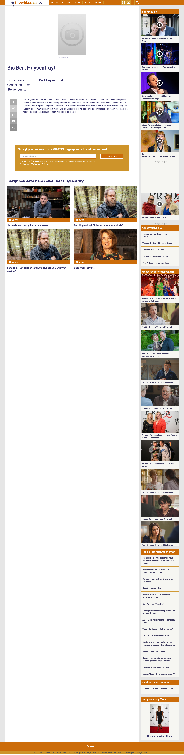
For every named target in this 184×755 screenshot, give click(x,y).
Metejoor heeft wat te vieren (154, 651)
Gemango (145, 753)
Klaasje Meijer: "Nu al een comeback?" (158, 674)
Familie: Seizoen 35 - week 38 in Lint (157, 409)
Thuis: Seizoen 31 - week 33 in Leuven (157, 545)
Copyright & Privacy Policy (84, 753)
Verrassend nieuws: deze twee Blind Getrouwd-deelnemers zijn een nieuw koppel (158, 560)
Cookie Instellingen (125, 753)
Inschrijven (112, 156)
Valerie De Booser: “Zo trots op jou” (157, 629)
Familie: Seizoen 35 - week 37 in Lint (157, 519)
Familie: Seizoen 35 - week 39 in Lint (157, 327)
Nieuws (54, 2)
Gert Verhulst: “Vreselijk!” (153, 604)
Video (77, 2)
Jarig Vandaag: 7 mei (154, 699)
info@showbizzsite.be (106, 753)
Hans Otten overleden (151, 588)
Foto (87, 2)
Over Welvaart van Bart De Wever (156, 263)
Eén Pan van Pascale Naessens (155, 256)
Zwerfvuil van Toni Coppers (154, 250)
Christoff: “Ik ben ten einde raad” (156, 636)
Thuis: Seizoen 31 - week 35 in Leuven (157, 382)
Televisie (66, 2)
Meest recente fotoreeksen (158, 271)
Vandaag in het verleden (156, 682)
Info (69, 753)
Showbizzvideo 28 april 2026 (154, 217)
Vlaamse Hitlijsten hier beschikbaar (157, 243)
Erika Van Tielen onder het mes (155, 667)
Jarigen (98, 2)
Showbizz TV (149, 11)
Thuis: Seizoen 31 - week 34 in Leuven (157, 493)
